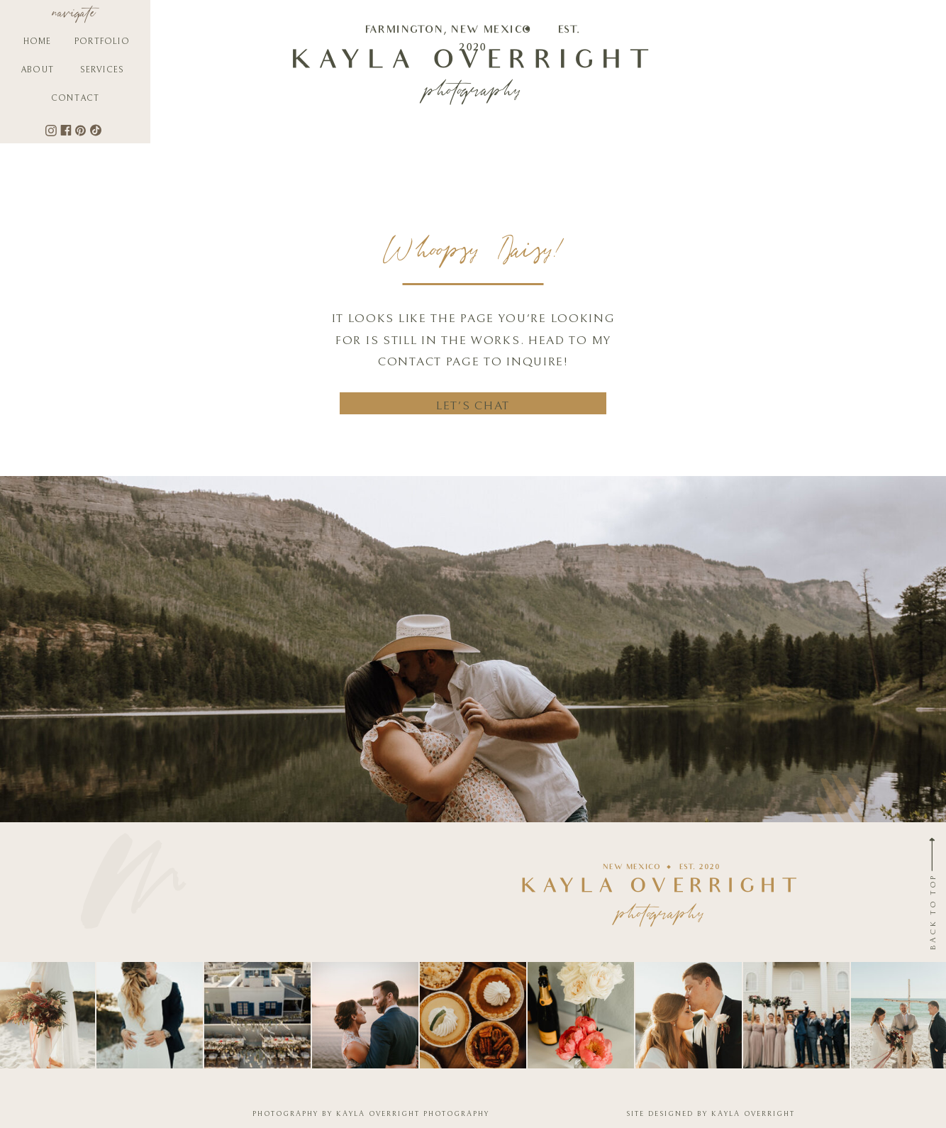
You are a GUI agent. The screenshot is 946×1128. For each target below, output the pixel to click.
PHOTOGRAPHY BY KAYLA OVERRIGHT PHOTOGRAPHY (370, 1114)
